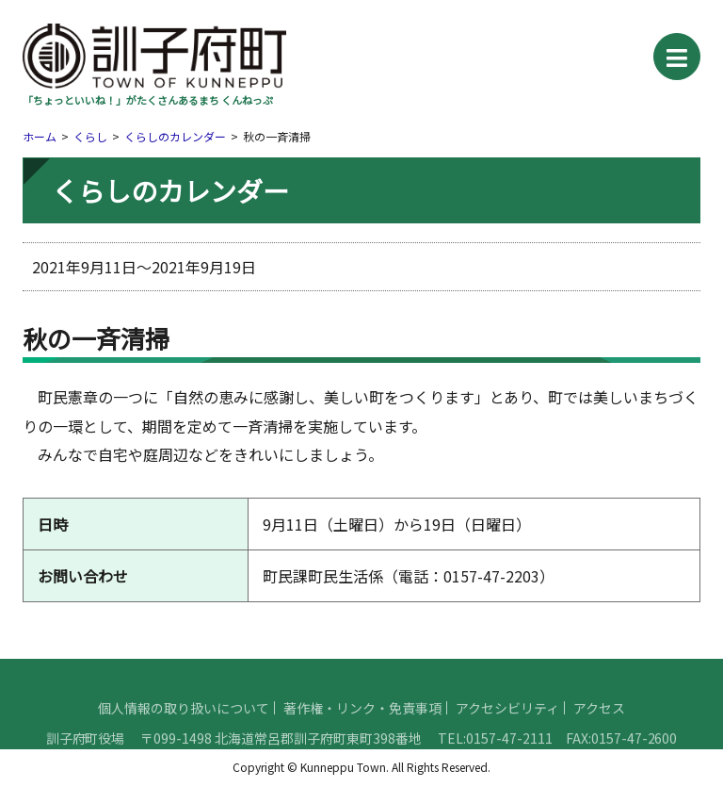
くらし (90, 136)
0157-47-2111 (509, 759)
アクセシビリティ (507, 729)
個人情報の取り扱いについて (183, 729)
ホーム (39, 136)
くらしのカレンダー (175, 136)
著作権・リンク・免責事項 (362, 729)
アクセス (599, 729)
